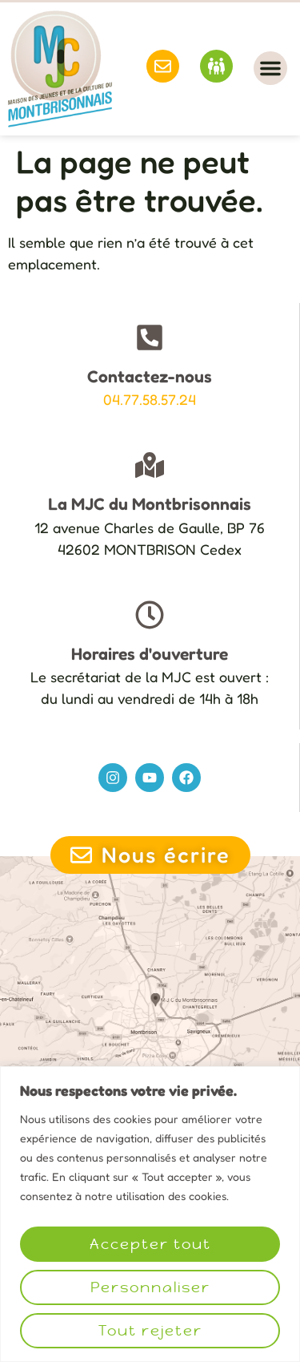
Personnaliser (150, 1287)
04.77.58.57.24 (149, 399)
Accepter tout (150, 1244)
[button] (270, 68)
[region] (150, 1214)
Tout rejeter (150, 1330)
